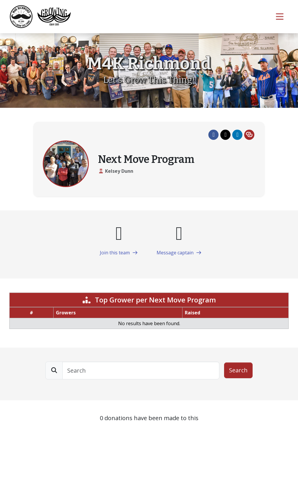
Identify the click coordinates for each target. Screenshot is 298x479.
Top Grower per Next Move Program (149, 299)
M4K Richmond (149, 64)
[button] (213, 135)
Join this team (119, 252)
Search (238, 370)
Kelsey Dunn (119, 171)
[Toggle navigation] (280, 16)
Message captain (179, 252)
